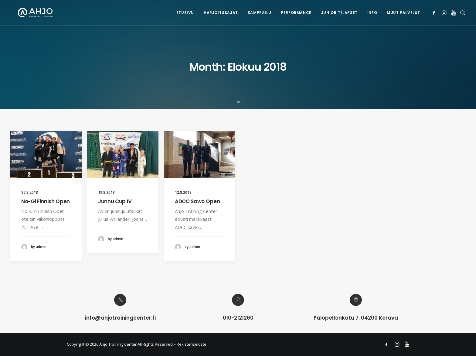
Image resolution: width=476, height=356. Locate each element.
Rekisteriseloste (191, 344)
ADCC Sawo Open (197, 201)
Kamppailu (259, 12)
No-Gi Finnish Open (45, 201)
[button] (435, 12)
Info (372, 12)
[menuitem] (185, 12)
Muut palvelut (403, 12)
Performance (296, 12)
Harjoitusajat (221, 12)
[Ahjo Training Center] (27, 12)
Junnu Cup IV (115, 201)
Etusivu (185, 12)
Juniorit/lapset (339, 12)
